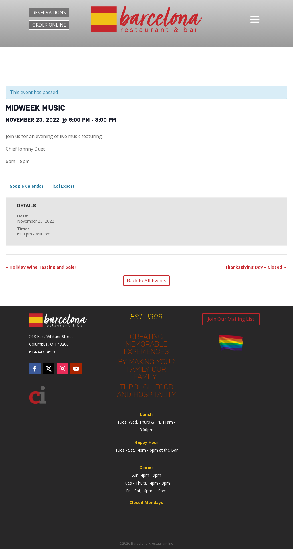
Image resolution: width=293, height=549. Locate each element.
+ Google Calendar (24, 186)
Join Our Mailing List (231, 319)
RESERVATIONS (49, 12)
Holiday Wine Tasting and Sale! (41, 267)
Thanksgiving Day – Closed (255, 267)
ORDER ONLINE (49, 25)
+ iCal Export (61, 186)
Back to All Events (146, 280)
